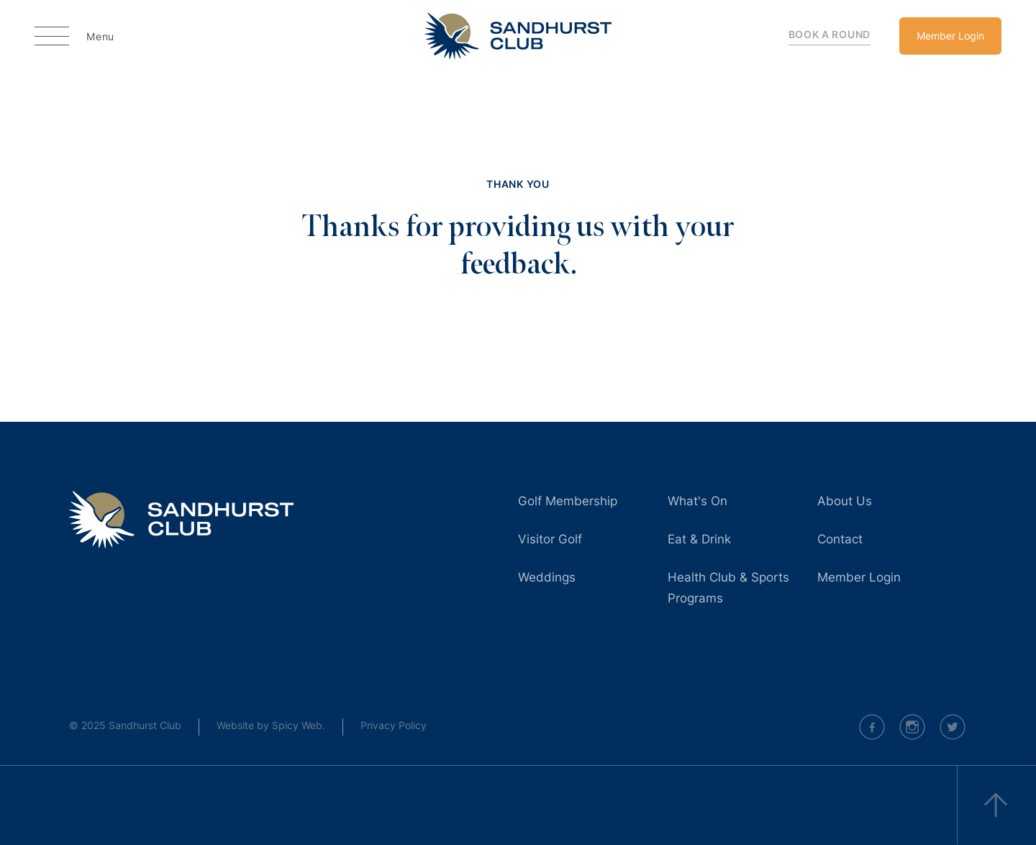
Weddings (547, 577)
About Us (844, 501)
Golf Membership (567, 501)
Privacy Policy (393, 725)
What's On (697, 501)
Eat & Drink (699, 539)
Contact (840, 539)
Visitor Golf (550, 539)
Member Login (950, 36)
